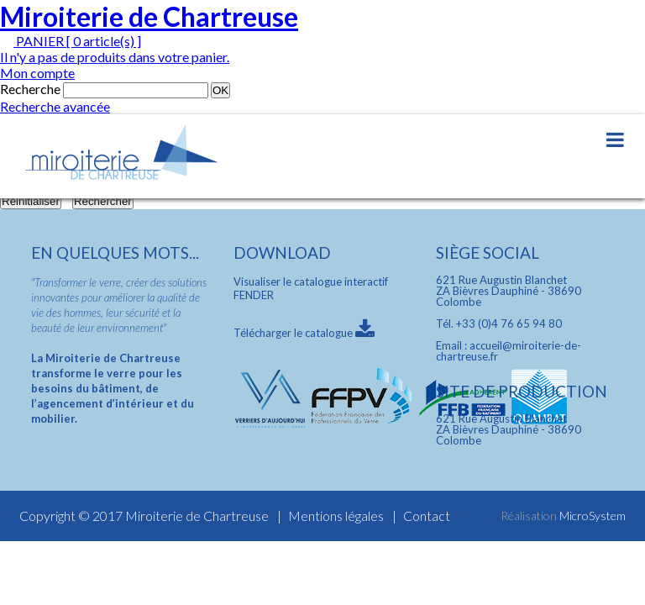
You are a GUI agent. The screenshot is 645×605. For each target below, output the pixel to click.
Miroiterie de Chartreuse (149, 16)
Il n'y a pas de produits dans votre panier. (114, 57)
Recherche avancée (55, 106)
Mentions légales (336, 515)
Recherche (30, 89)
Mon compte (37, 73)
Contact (426, 515)
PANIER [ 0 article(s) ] (70, 41)
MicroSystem (592, 515)
